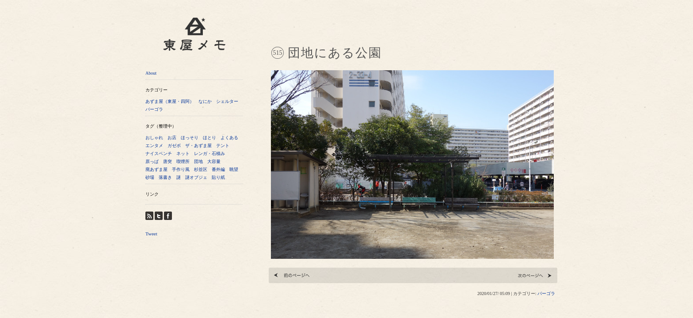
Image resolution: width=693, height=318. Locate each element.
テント (222, 145)
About (150, 73)
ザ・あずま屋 (198, 145)
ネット (183, 153)
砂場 (149, 177)
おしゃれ (154, 137)
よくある (229, 137)
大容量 (214, 161)
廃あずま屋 (156, 169)
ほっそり (189, 137)
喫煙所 (183, 161)
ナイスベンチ (158, 153)
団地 (198, 161)
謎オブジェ (196, 177)
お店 (172, 137)
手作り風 (181, 169)
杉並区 (200, 169)
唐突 (167, 161)
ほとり (209, 137)
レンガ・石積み (209, 153)
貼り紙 (218, 177)
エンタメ (154, 145)
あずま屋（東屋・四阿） (169, 101)
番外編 (218, 169)
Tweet (151, 233)
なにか (205, 101)
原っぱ (152, 161)
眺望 (233, 169)
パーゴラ (154, 109)
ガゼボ (174, 145)
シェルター (227, 101)
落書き (165, 177)
